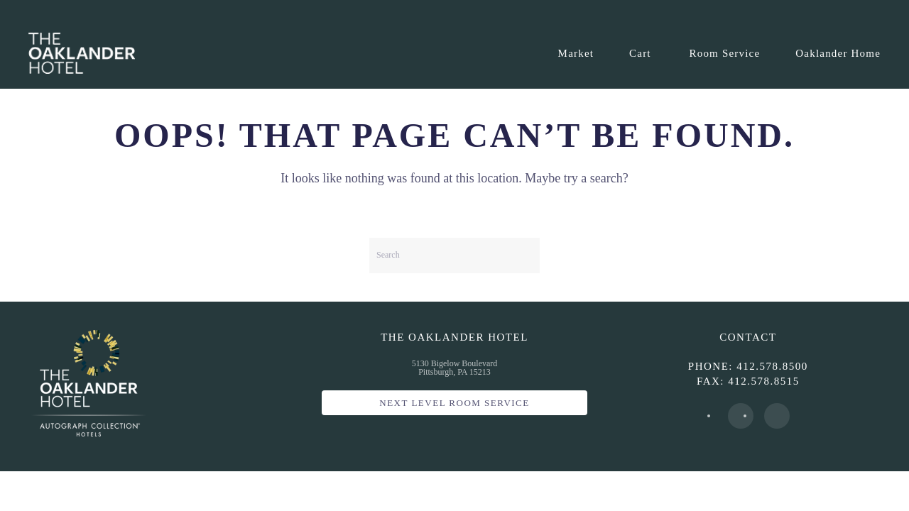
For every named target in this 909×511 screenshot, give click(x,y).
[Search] (454, 255)
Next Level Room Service (454, 402)
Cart (640, 53)
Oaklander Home (838, 53)
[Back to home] (81, 53)
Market (576, 53)
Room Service (725, 53)
